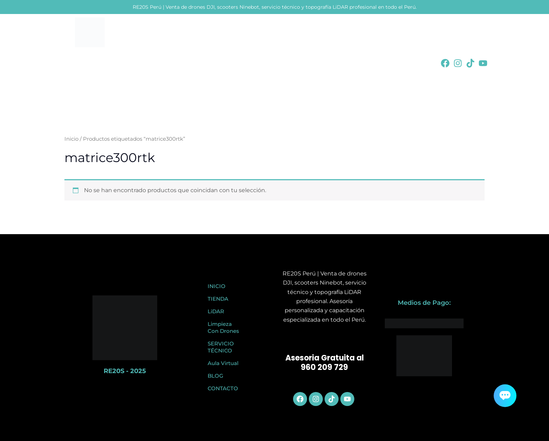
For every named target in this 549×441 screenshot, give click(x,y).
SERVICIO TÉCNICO (221, 347)
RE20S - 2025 (125, 371)
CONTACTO (223, 388)
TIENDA (218, 298)
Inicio (71, 139)
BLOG (215, 375)
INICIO (216, 286)
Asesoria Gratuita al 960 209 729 (324, 363)
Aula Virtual (223, 363)
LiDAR (216, 311)
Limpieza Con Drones (223, 327)
